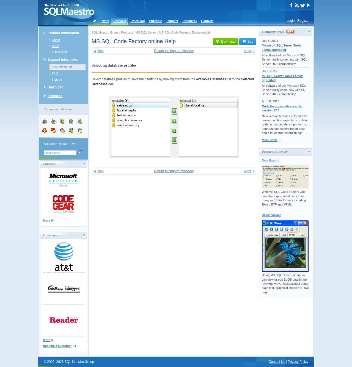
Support (172, 21)
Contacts (207, 21)
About (56, 40)
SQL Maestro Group (105, 32)
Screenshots (59, 52)
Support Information (63, 60)
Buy (247, 41)
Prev (100, 51)
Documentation (62, 67)
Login (291, 21)
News (105, 21)
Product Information (63, 33)
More (46, 220)
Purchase (155, 21)
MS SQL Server (146, 32)
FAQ (55, 73)
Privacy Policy (298, 362)
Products (119, 21)
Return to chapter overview (173, 51)
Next (247, 51)
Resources (189, 21)
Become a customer (57, 345)
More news (269, 140)
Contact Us (277, 362)
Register (303, 21)
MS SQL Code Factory (174, 32)
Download (137, 21)
